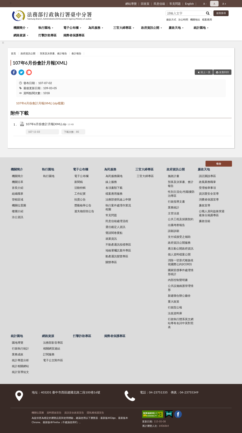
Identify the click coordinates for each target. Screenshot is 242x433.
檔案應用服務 (114, 193)
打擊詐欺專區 (47, 35)
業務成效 (17, 354)
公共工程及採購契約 (180, 219)
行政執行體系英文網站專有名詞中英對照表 (180, 323)
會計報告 (76, 53)
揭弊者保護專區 (74, 35)
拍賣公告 (80, 199)
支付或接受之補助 (179, 236)
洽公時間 (183, 19)
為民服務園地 (114, 176)
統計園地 (200, 27)
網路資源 (19, 35)
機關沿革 (17, 181)
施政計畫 (173, 176)
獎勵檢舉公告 (82, 205)
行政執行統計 (20, 348)
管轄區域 (17, 199)
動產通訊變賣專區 (116, 256)
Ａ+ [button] (224, 3)
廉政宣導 (204, 205)
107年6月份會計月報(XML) (40, 63)
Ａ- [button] (205, 3)
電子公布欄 (70, 27)
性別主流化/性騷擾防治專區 (181, 193)
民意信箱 (159, 3)
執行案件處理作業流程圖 (118, 207)
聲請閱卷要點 (114, 232)
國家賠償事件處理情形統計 (180, 272)
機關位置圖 (19, 205)
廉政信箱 (204, 221)
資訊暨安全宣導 (209, 193)
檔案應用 (207, 19)
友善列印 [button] (224, 72)
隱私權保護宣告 (95, 412)
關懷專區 (111, 262)
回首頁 (145, 3)
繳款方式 (171, 19)
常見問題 (175, 3)
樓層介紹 (17, 211)
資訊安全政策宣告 (74, 412)
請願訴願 (173, 230)
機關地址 (195, 19)
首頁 (13, 53)
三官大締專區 (122, 27)
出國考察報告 (176, 225)
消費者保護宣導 (209, 199)
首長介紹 (17, 187)
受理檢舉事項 (207, 187)
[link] (14, 72)
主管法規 (173, 213)
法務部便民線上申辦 (118, 199)
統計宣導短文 (20, 372)
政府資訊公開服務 (179, 242)
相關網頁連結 (51, 348)
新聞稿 (78, 181)
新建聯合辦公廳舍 (179, 295)
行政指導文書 (176, 201)
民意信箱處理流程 (116, 221)
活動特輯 (80, 187)
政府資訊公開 (150, 27)
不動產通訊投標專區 (118, 244)
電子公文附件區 (53, 360)
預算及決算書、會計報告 (53, 53)
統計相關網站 (20, 366)
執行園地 (44, 27)
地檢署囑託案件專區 (118, 250)
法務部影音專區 (53, 342)
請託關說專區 (207, 176)
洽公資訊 (17, 217)
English (189, 3)
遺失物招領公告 (84, 211)
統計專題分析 (20, 360)
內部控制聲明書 (178, 280)
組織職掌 (17, 193)
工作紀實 (80, 193)
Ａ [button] (214, 3)
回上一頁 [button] (205, 72)
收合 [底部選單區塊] (218, 163)
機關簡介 (19, 27)
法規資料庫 (175, 313)
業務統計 (173, 207)
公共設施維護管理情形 (180, 287)
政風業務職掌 (207, 181)
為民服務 (94, 27)
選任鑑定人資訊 (115, 227)
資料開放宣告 (54, 412)
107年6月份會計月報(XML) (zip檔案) (40, 103)
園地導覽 (17, 342)
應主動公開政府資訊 (180, 248)
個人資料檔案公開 (179, 254)
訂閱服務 (48, 354)
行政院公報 (175, 307)
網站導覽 (131, 3)
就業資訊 (111, 238)
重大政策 (173, 301)
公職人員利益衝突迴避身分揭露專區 (211, 213)
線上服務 (111, 181)
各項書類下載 (114, 187)
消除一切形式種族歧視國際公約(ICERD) (180, 262)
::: (11, 2)
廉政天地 (175, 27)
